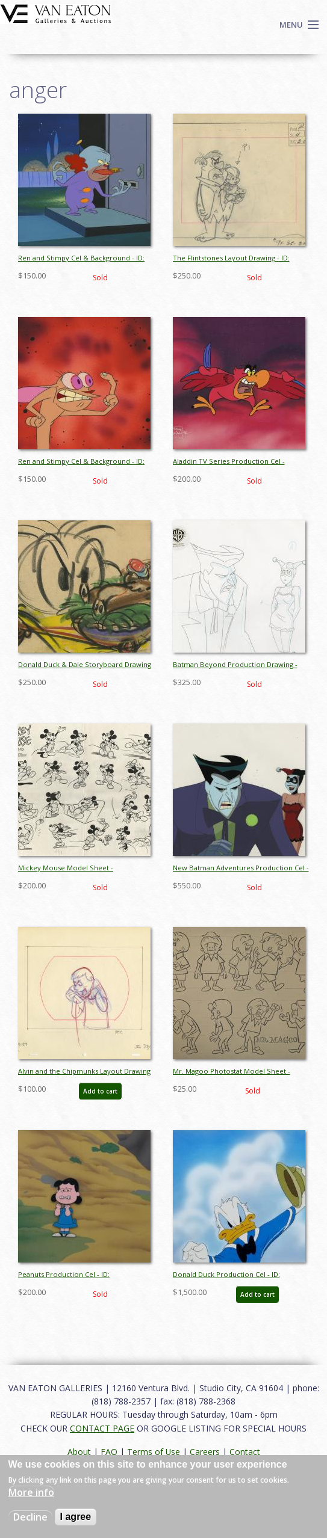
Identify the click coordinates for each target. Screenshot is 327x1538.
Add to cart (100, 1091)
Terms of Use (153, 1451)
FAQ (109, 1451)
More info (31, 1492)
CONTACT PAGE (102, 1428)
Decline (30, 1517)
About (79, 1451)
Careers (205, 1451)
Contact (244, 1451)
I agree (76, 1517)
